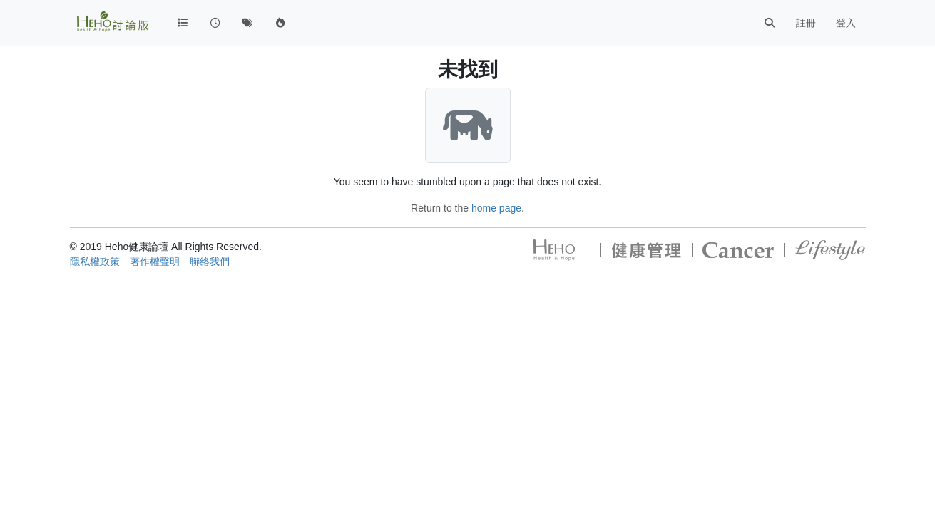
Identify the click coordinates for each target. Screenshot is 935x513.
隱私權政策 (95, 261)
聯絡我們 (210, 261)
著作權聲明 (155, 261)
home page (496, 208)
